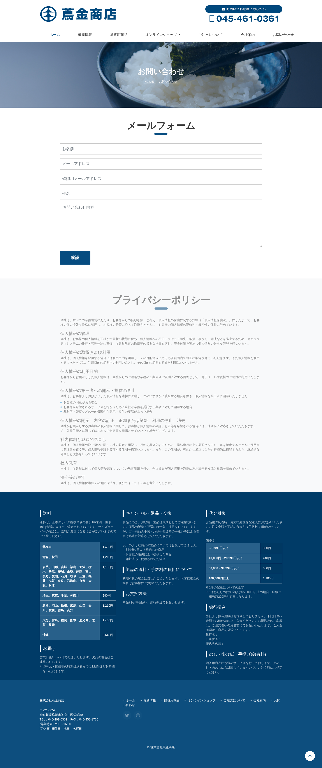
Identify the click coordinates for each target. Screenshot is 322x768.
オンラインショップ (199, 700)
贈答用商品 (118, 35)
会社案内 (248, 35)
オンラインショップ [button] (161, 35)
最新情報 (85, 35)
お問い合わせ (283, 35)
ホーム (54, 35)
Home (150, 82)
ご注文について (210, 35)
